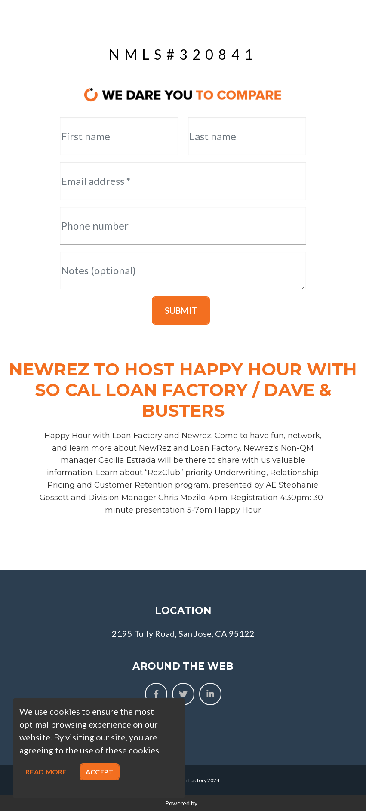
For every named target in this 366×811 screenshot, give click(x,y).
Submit (181, 310)
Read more (46, 772)
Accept (100, 772)
